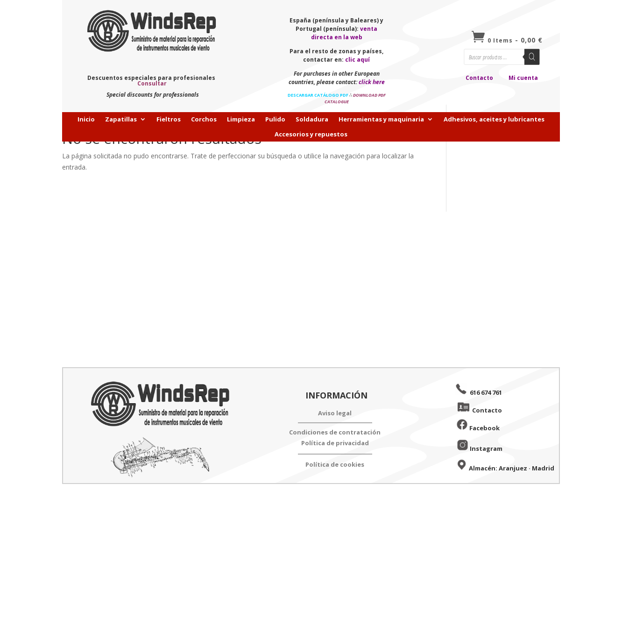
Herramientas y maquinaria (381, 119)
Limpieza (241, 119)
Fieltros (168, 119)
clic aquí (357, 60)
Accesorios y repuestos (311, 134)
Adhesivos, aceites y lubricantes (494, 119)
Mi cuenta (523, 78)
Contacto (479, 78)
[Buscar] (532, 56)
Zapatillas (121, 119)
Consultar (152, 83)
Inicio (86, 119)
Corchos (204, 119)
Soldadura (312, 119)
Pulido (275, 119)
